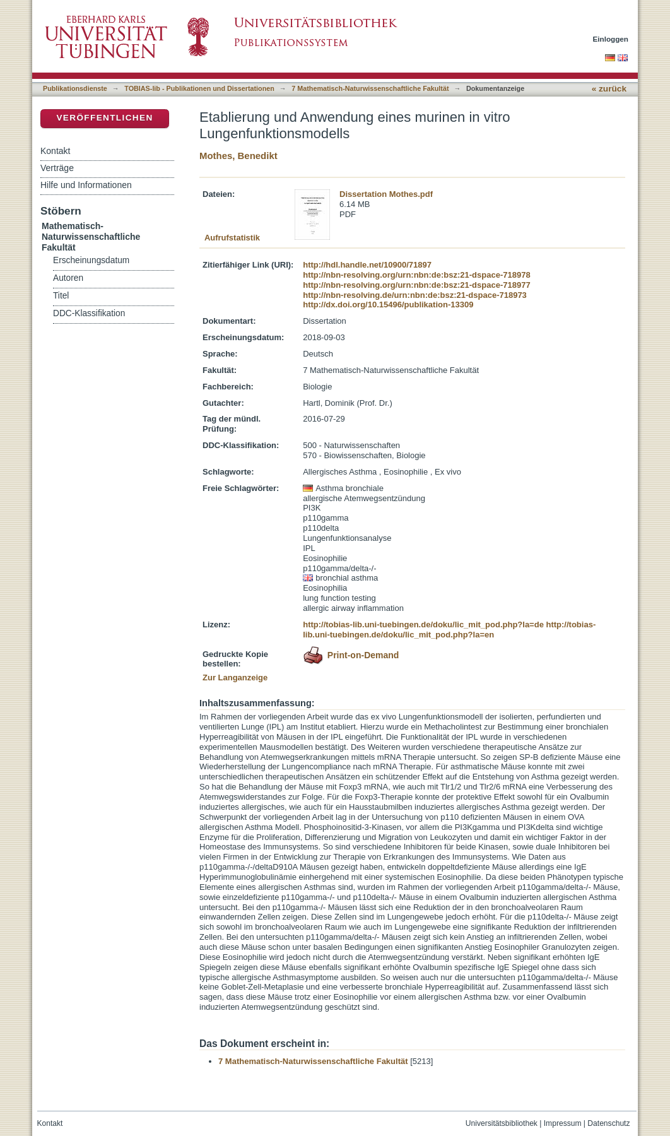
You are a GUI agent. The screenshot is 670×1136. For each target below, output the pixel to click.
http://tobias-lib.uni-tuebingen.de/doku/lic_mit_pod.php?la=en (449, 629)
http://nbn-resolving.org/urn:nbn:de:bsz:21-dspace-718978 (416, 275)
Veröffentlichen (104, 117)
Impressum (563, 1123)
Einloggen (611, 39)
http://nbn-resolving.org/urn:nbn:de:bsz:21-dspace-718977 (416, 285)
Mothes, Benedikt (238, 155)
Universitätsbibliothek (502, 1123)
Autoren (68, 278)
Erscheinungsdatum (91, 260)
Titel (61, 295)
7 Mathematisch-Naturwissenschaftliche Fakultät (370, 88)
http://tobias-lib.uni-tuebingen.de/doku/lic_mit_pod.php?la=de (423, 624)
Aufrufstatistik (232, 237)
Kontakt (55, 151)
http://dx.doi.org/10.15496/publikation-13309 (388, 304)
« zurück (609, 88)
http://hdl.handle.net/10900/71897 (367, 264)
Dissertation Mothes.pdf (386, 194)
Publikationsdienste (75, 88)
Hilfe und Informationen (86, 185)
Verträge (57, 168)
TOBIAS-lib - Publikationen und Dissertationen (199, 88)
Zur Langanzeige (235, 677)
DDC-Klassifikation (89, 313)
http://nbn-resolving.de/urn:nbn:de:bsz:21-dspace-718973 (415, 295)
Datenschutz (608, 1123)
